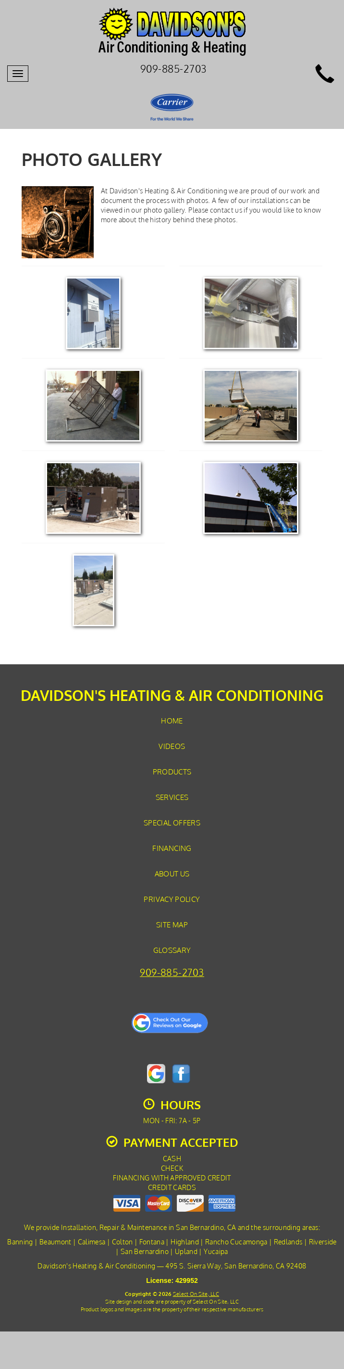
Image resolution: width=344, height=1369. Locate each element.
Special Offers (172, 822)
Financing (171, 848)
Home (172, 720)
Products (172, 771)
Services (172, 797)
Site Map (172, 924)
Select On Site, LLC (196, 1293)
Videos (172, 746)
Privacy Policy (172, 899)
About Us (172, 873)
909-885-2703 (172, 972)
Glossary (172, 950)
